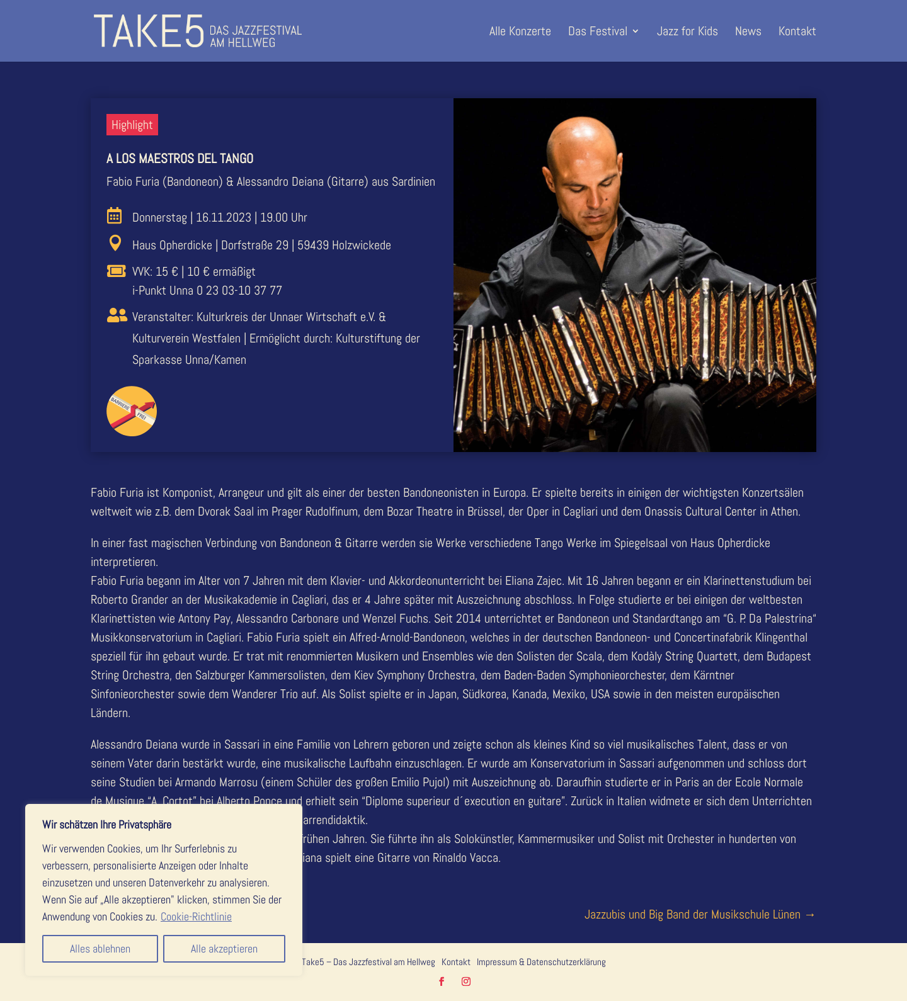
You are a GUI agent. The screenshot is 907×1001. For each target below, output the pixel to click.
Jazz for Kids (687, 32)
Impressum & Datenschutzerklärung (541, 962)
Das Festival (597, 32)
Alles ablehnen (100, 948)
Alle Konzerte (520, 32)
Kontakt (797, 32)
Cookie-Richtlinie (196, 916)
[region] (163, 890)
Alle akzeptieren (224, 948)
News (748, 32)
